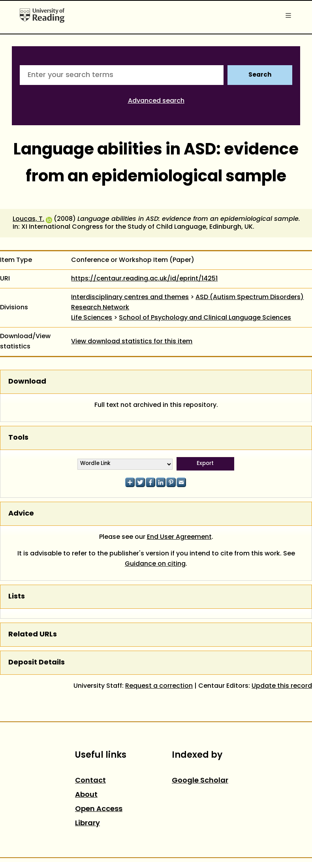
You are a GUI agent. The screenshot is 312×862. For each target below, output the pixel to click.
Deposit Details (36, 663)
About (86, 795)
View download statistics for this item (131, 342)
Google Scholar (200, 781)
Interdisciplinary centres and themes (130, 297)
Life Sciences (91, 318)
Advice (21, 514)
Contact (90, 781)
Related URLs (32, 635)
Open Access (98, 809)
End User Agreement (179, 537)
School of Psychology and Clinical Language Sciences (205, 318)
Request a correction (159, 686)
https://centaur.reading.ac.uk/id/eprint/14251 (144, 279)
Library (87, 823)
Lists (16, 597)
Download (27, 382)
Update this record (282, 686)
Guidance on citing (155, 564)
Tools (18, 438)
